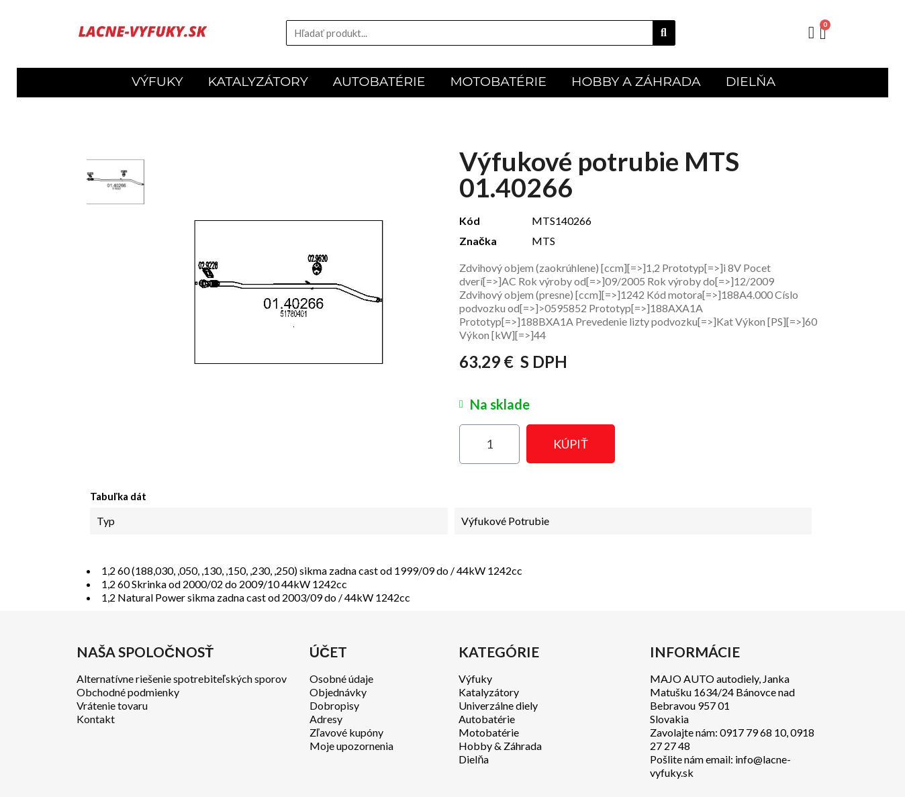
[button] (570, 443)
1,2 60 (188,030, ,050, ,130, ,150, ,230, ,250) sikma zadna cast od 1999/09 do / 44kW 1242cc (311, 570)
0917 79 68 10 (753, 732)
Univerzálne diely (498, 705)
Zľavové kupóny (346, 732)
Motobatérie (489, 732)
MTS (543, 240)
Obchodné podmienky (128, 692)
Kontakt (96, 718)
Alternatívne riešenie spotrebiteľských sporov (182, 678)
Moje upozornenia (351, 745)
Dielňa (474, 759)
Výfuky (475, 678)
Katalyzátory (489, 692)
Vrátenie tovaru (112, 705)
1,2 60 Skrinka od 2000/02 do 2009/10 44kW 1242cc (224, 583)
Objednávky (338, 692)
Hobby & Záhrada (500, 745)
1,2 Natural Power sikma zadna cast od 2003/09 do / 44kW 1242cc (255, 597)
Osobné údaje (341, 678)
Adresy (325, 718)
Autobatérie (487, 718)
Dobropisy (334, 705)
